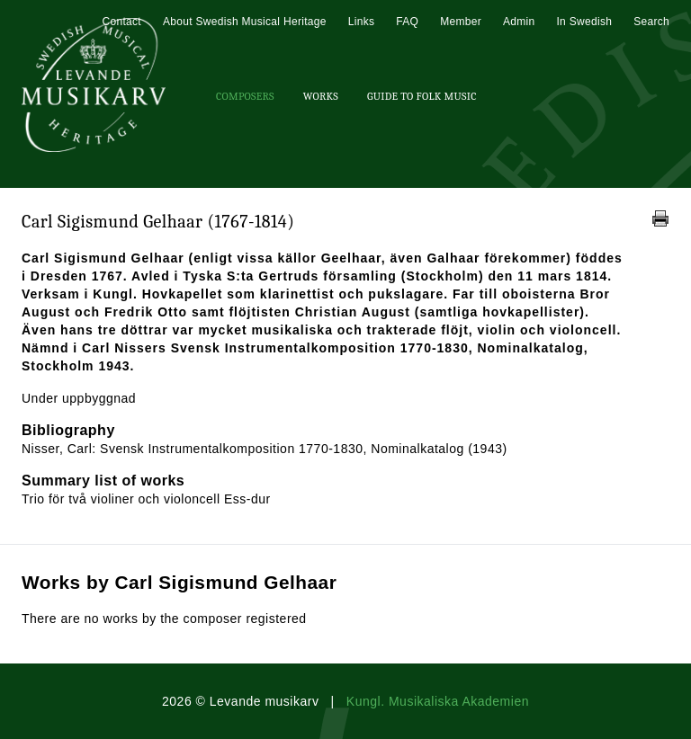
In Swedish (584, 21)
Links (361, 21)
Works (320, 96)
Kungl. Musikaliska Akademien (437, 701)
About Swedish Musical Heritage (245, 21)
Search (651, 21)
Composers (245, 96)
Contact (121, 21)
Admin (519, 21)
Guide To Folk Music (422, 96)
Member (460, 21)
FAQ (407, 21)
